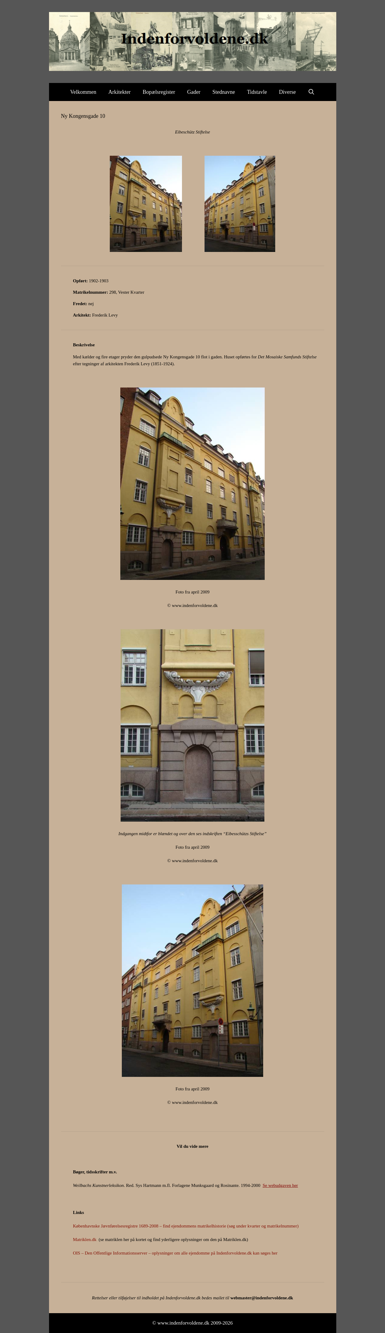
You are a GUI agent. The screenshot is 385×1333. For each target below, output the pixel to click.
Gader (193, 92)
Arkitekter (119, 92)
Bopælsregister (159, 92)
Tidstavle (257, 92)
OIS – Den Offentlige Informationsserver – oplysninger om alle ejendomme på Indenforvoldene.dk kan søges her (175, 1253)
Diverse (287, 92)
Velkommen (83, 92)
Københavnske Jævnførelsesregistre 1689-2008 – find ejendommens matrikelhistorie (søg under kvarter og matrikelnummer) (186, 1226)
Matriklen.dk (85, 1239)
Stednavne (223, 92)
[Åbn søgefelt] (311, 92)
